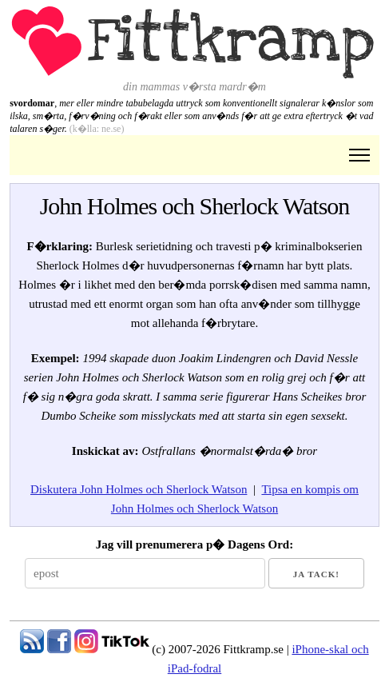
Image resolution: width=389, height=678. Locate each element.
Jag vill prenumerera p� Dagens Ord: (194, 544)
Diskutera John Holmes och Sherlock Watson (138, 489)
